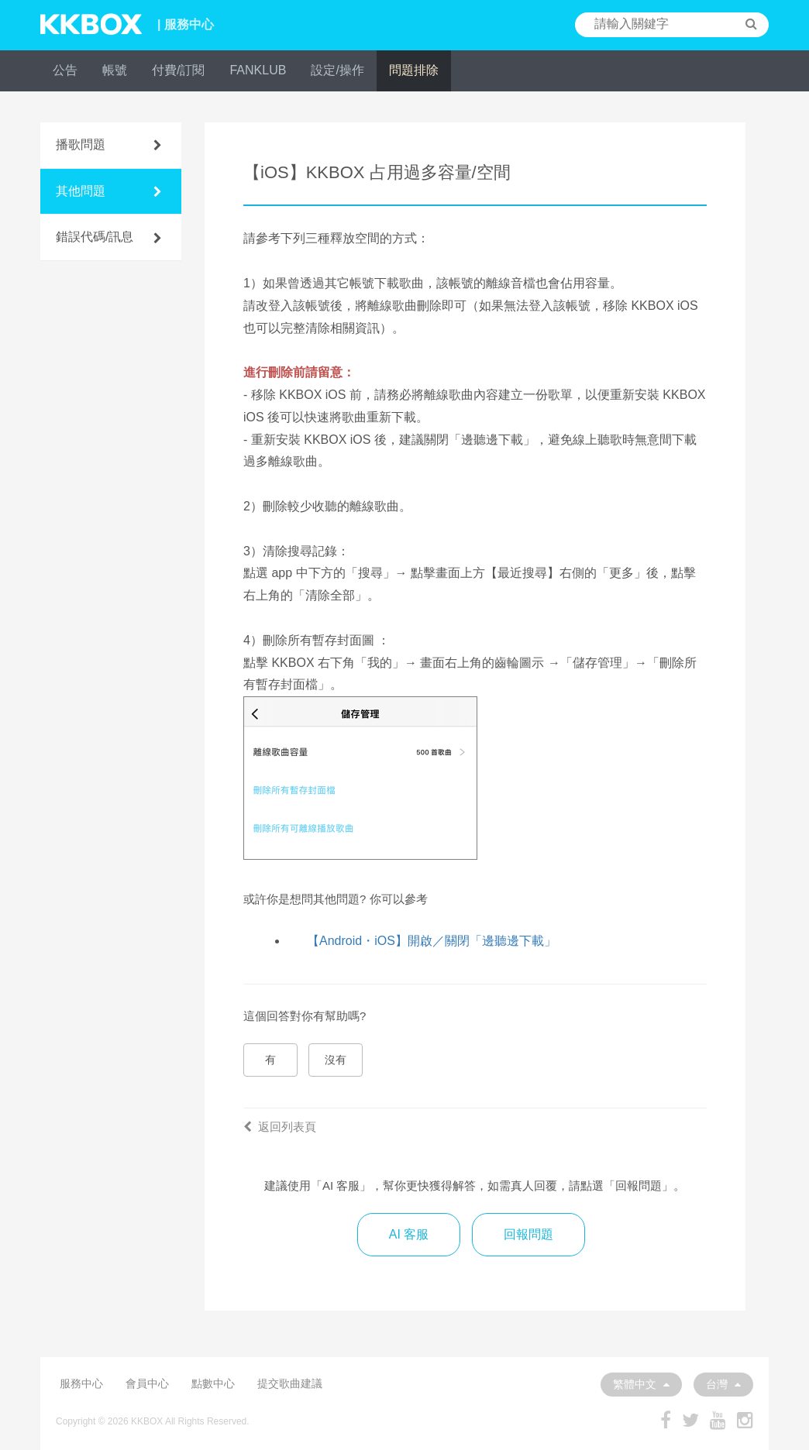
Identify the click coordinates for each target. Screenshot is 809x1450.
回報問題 (528, 1234)
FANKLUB (257, 70)
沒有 (335, 1059)
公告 (65, 70)
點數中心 (213, 1383)
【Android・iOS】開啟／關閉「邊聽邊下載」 (431, 940)
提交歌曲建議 (289, 1383)
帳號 (114, 70)
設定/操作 (337, 70)
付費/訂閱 (178, 70)
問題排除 (414, 70)
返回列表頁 (279, 1126)
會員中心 (147, 1383)
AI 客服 (409, 1234)
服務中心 (81, 1383)
